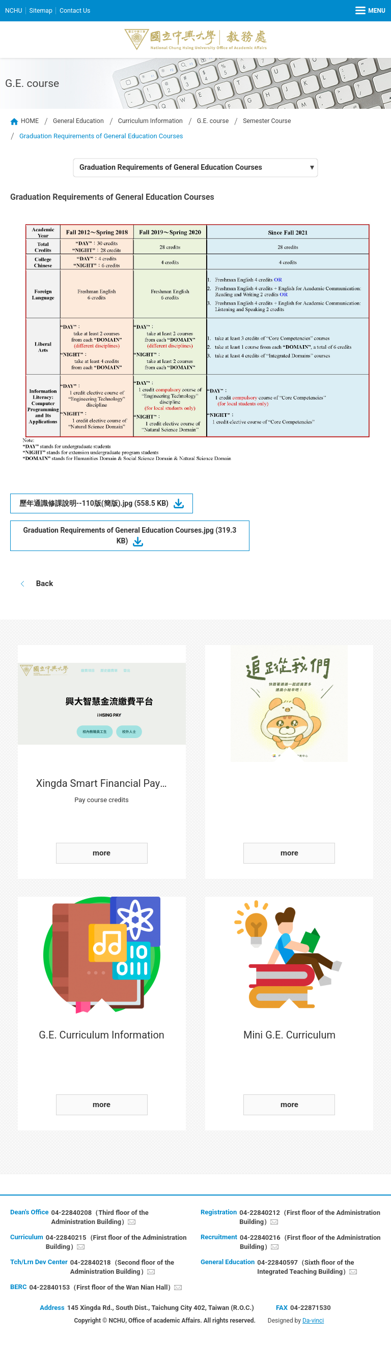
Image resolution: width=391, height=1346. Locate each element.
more (101, 854)
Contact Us (78, 10)
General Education (80, 121)
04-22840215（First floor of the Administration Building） (116, 1243)
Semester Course (277, 121)
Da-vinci (313, 1321)
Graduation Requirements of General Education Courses (175, 168)
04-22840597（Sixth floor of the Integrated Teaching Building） (305, 1268)
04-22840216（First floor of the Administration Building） (310, 1243)
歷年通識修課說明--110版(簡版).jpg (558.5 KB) (100, 504)
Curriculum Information (156, 121)
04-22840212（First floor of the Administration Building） (309, 1218)
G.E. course (221, 121)
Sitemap (42, 10)
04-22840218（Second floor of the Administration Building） (122, 1268)
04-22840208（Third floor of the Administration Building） (99, 1218)
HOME (30, 121)
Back (43, 584)
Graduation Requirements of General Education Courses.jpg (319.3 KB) (130, 536)
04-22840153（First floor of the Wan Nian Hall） (101, 1288)
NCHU (14, 10)
